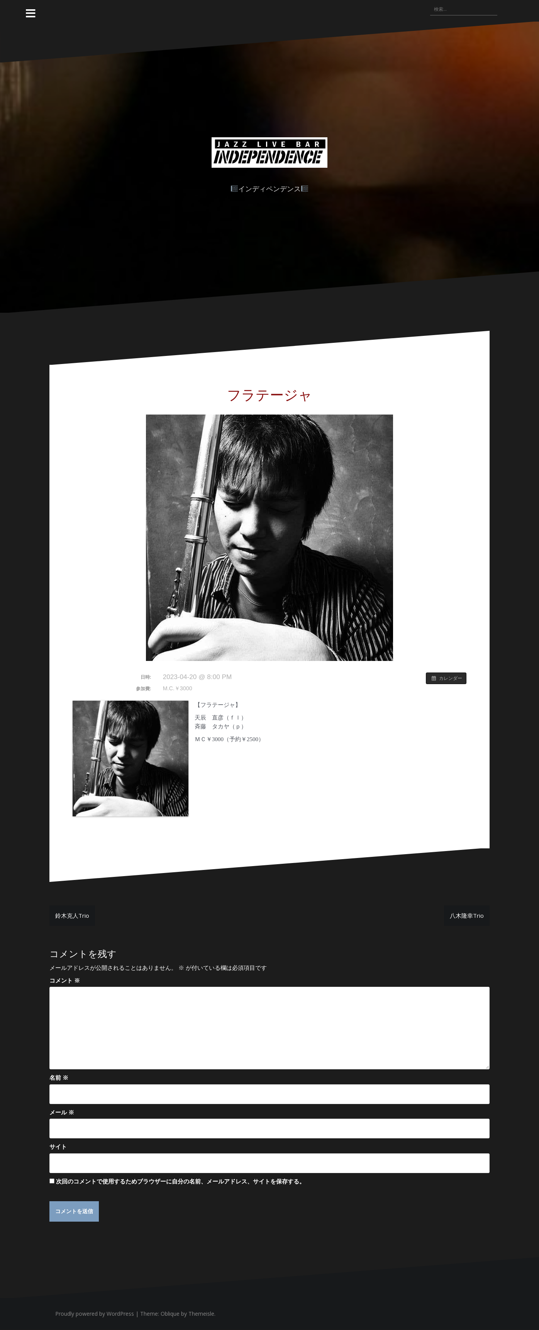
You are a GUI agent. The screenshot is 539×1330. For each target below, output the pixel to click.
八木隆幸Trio (467, 915)
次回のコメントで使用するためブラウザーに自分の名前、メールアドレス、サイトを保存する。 (180, 1181)
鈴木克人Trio (72, 915)
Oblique (170, 1314)
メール (61, 1112)
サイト (58, 1146)
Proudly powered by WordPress (94, 1314)
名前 (58, 1077)
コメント (64, 980)
